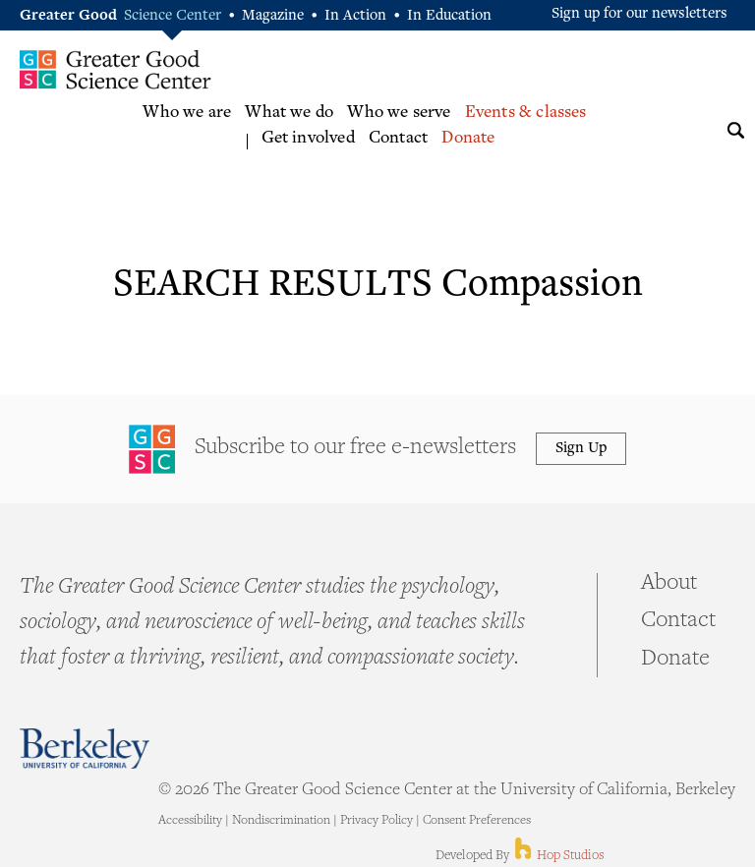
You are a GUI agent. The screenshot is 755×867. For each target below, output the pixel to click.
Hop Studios (558, 856)
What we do (289, 113)
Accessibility (190, 821)
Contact (398, 138)
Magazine (273, 16)
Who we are (187, 113)
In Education (449, 16)
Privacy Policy (376, 821)
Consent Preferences (477, 821)
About (669, 584)
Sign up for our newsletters (639, 14)
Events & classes (526, 113)
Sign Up (581, 448)
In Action (355, 16)
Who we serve (398, 113)
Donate (467, 138)
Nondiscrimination (281, 821)
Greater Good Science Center (115, 68)
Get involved (308, 138)
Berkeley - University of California (84, 748)
